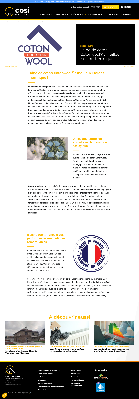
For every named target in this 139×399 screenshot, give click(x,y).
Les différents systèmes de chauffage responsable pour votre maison (67, 350)
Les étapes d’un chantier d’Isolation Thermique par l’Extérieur (21, 352)
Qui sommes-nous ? (96, 14)
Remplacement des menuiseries (51, 387)
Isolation (41, 377)
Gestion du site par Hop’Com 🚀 (18, 393)
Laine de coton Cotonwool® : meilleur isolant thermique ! (100, 54)
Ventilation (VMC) (45, 383)
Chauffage (42, 380)
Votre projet (46, 14)
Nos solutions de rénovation (69, 14)
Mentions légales (77, 380)
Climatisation (43, 390)
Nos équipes (75, 374)
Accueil (5, 22)
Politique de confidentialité (76, 384)
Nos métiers (75, 377)
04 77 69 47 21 (10, 383)
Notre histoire (76, 370)
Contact (127, 14)
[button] (4, 395)
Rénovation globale (46, 374)
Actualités (114, 14)
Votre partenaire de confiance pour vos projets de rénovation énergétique (111, 350)
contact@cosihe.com (13, 385)
